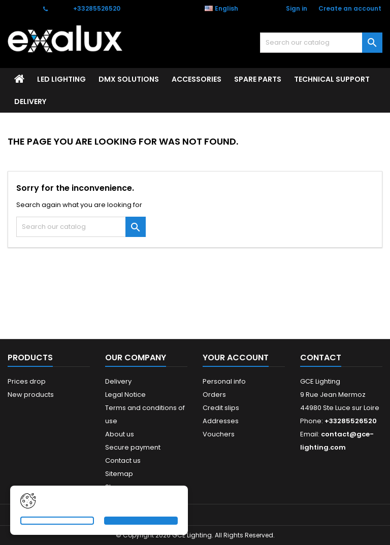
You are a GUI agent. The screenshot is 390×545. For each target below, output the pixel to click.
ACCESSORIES (196, 79)
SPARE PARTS (257, 79)
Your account (236, 357)
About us (119, 434)
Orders (214, 394)
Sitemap (119, 474)
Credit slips (221, 408)
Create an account (349, 8)
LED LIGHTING (61, 79)
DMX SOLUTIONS (129, 79)
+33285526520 (96, 8)
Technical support (332, 79)
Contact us (123, 460)
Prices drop (27, 381)
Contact (21, 8)
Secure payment (132, 447)
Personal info (224, 381)
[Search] (321, 42)
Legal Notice (125, 394)
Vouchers (219, 434)
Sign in (296, 8)
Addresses (221, 421)
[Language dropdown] (227, 8)
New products (31, 394)
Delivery (30, 101)
